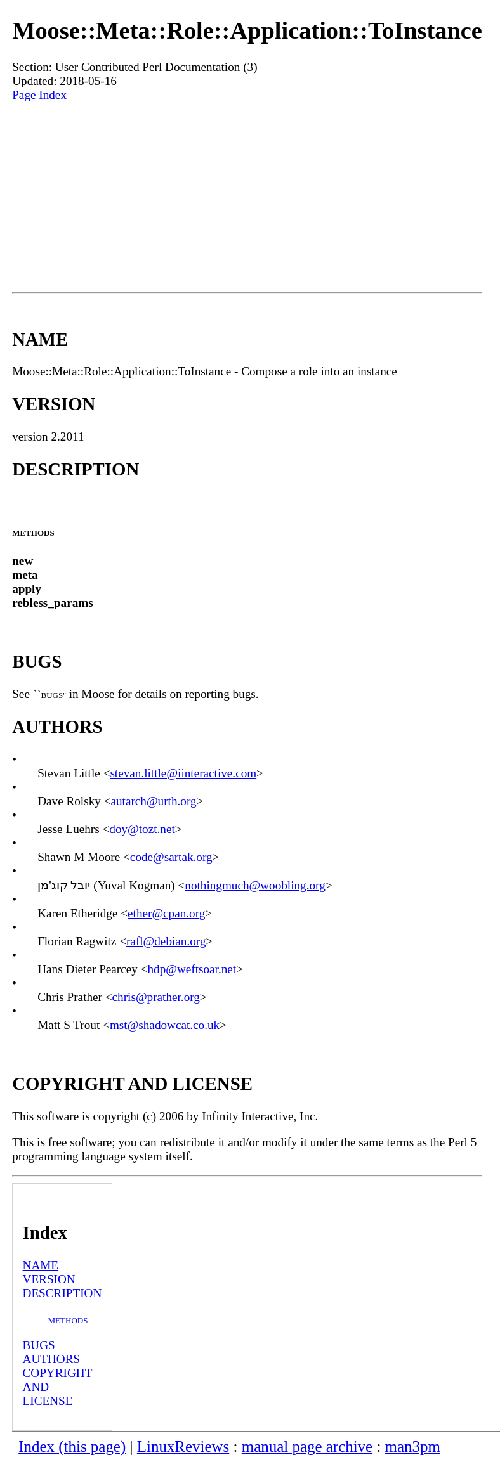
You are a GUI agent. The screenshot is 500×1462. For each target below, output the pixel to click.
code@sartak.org (171, 857)
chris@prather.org (156, 997)
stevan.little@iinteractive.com (183, 773)
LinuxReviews (183, 1446)
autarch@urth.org (153, 801)
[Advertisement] (247, 197)
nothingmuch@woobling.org (255, 885)
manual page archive (307, 1446)
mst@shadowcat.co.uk (165, 1025)
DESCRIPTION (62, 1293)
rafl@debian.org (166, 941)
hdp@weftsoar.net (192, 969)
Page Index (39, 94)
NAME (41, 1265)
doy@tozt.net (141, 829)
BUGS (39, 1345)
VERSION (49, 1279)
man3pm (412, 1446)
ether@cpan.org (166, 913)
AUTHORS (52, 1359)
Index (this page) (72, 1446)
